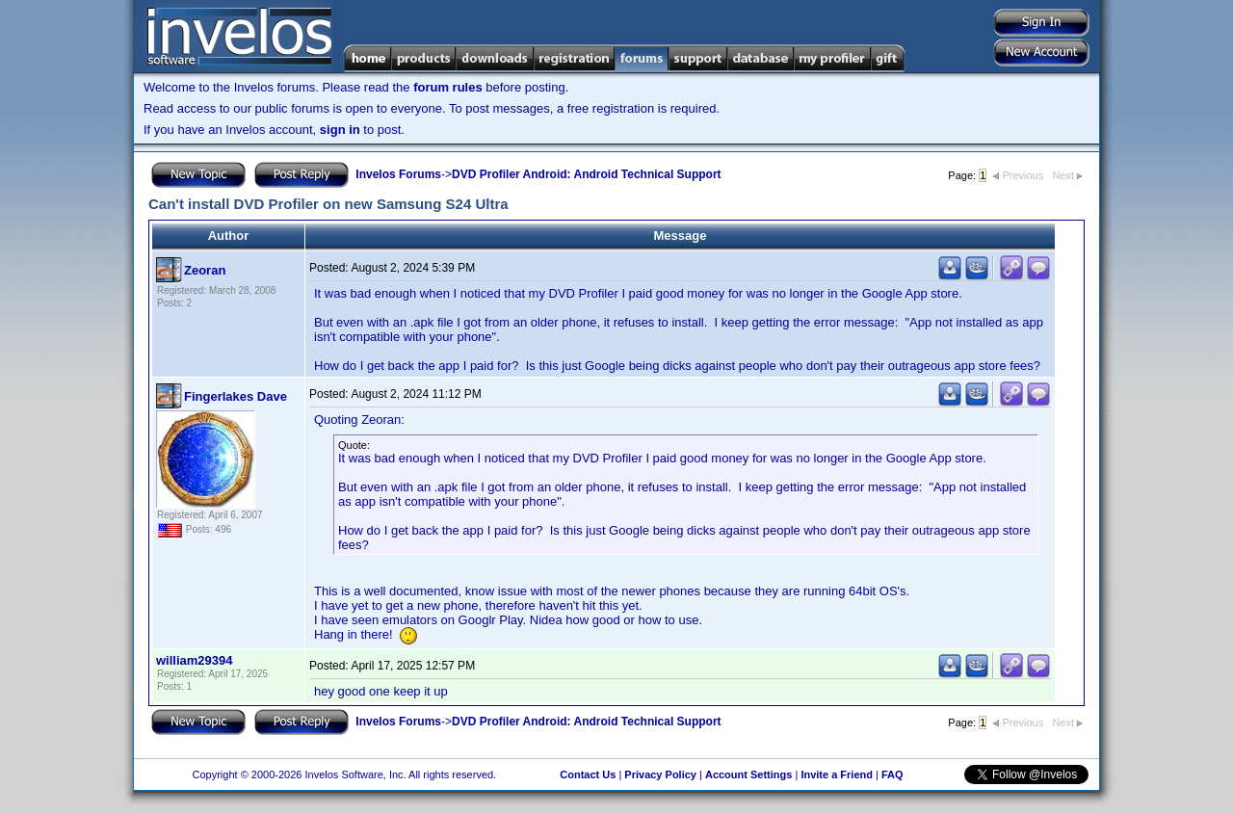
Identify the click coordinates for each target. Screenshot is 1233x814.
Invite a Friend (836, 774)
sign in (340, 129)
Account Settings (748, 774)
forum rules (448, 87)
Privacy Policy (660, 774)
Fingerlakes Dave (235, 396)
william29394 (194, 660)
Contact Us (588, 774)
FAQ (892, 774)
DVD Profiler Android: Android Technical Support (586, 174)
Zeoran (204, 270)
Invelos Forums (398, 174)
